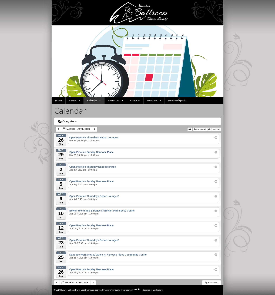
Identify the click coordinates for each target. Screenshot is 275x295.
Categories (67, 121)
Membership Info (177, 100)
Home (58, 100)
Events (72, 100)
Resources (114, 100)
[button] (57, 61)
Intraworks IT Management (127, 290)
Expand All (214, 129)
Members (152, 100)
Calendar (92, 100)
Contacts (135, 100)
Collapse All (200, 129)
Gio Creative (158, 290)
